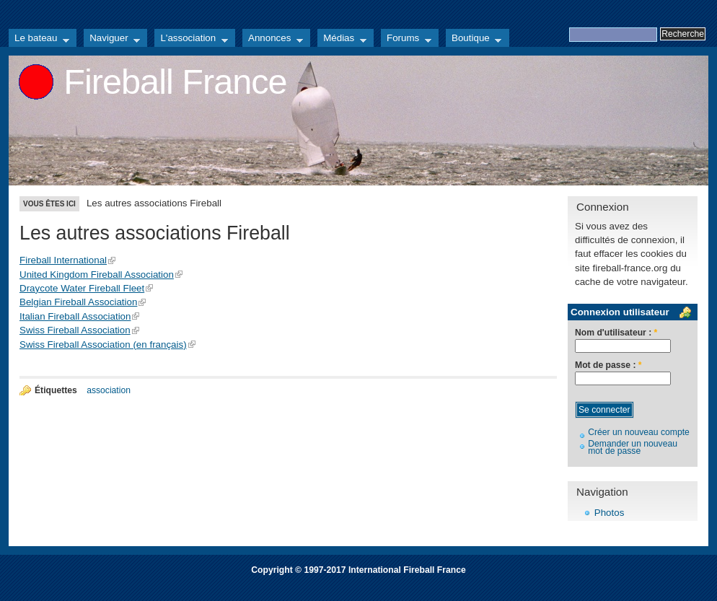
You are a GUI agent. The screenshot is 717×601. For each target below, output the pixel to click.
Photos (609, 512)
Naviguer (112, 39)
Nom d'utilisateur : (616, 333)
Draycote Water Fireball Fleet (81, 288)
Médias (341, 39)
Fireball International (63, 260)
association (109, 390)
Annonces (272, 39)
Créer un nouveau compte (639, 432)
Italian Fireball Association (75, 316)
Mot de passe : (608, 365)
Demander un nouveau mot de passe (632, 448)
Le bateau (39, 39)
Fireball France (174, 81)
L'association (191, 39)
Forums (406, 39)
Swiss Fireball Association (75, 330)
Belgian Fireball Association (78, 302)
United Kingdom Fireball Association (96, 274)
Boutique (473, 39)
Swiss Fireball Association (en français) (103, 344)
